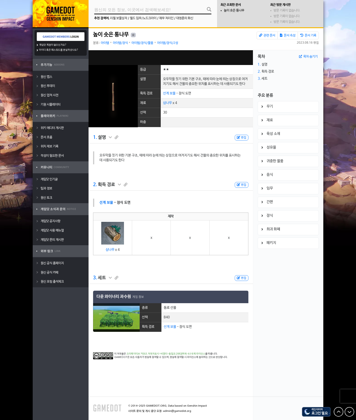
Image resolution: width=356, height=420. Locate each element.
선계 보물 (169, 93)
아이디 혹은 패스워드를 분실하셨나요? (58, 50)
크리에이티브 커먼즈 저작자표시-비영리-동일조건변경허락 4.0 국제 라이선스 (165, 353)
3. (95, 277)
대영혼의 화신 (184, 18)
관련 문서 (267, 35)
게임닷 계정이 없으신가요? (53, 45)
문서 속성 (287, 35)
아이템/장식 (120, 43)
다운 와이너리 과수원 (113, 297)
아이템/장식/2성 (167, 43)
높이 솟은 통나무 (234, 10)
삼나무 (167, 103)
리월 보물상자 (118, 18)
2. (95, 184)
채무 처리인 (166, 18)
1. (95, 137)
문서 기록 (308, 35)
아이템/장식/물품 (142, 43)
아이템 (105, 43)
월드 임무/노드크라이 (143, 18)
